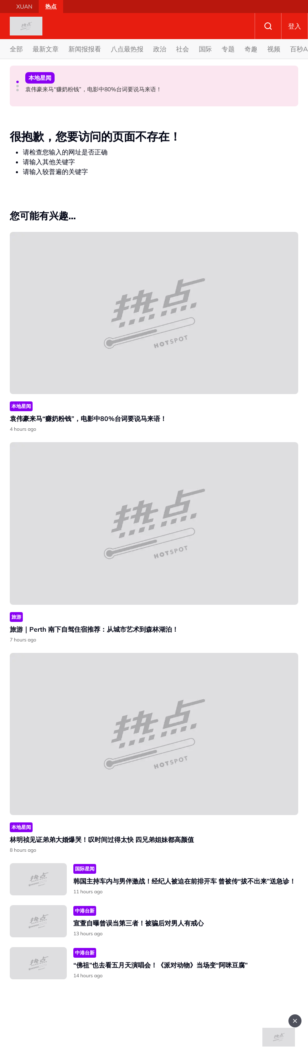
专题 (228, 49)
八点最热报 (127, 49)
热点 (51, 6)
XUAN (24, 6)
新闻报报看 (84, 49)
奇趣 (250, 49)
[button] (17, 82)
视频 (273, 49)
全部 (16, 49)
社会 (182, 49)
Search (268, 26)
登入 (294, 26)
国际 (205, 49)
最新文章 (46, 49)
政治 (159, 49)
